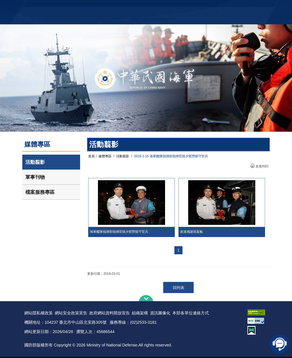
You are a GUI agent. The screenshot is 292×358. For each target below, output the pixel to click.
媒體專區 (105, 156)
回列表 (178, 289)
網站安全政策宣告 (71, 314)
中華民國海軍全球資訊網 (86, 5)
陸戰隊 (244, 5)
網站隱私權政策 (38, 314)
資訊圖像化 (160, 314)
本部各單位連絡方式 (190, 314)
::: (1, 295)
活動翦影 (35, 162)
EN (154, 5)
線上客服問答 (280, 344)
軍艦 (221, 5)
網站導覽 (144, 5)
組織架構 (140, 314)
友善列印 (262, 166)
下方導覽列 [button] (146, 299)
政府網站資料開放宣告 (109, 314)
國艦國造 (232, 5)
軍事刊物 (35, 177)
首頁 (91, 156)
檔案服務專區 (40, 192)
